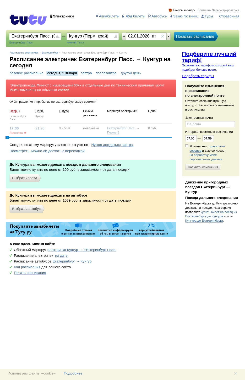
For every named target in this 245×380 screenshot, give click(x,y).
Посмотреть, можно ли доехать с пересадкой (47, 151)
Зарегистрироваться (225, 10)
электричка (82, 250)
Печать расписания (30, 273)
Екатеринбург (50, 52)
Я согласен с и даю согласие (207, 153)
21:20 (39, 128)
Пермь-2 (113, 132)
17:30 (14, 128)
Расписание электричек (24, 52)
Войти (202, 10)
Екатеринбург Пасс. (121, 128)
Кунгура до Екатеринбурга (204, 220)
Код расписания (27, 267)
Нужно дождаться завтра (112, 145)
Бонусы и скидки (184, 10)
